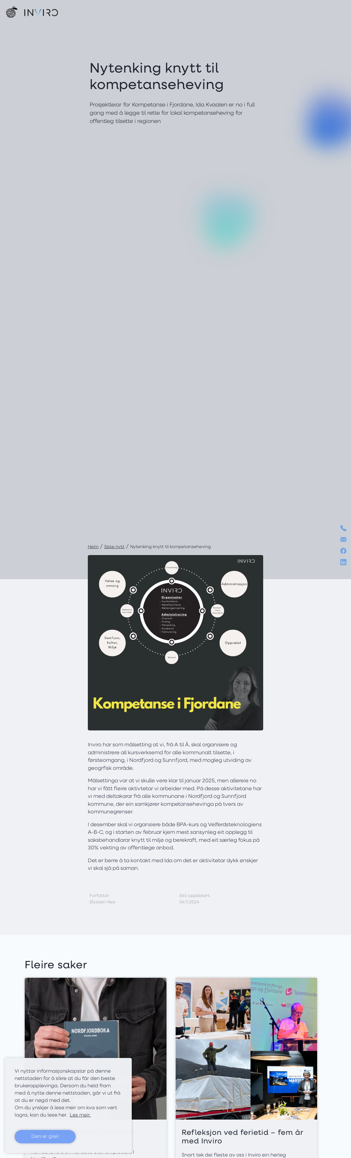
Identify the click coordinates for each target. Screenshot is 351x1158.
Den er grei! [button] (45, 1136)
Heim (93, 547)
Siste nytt (114, 547)
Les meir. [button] (80, 1115)
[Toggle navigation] (339, 12)
